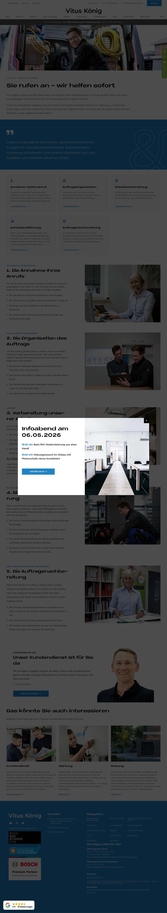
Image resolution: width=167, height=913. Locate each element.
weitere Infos (37, 471)
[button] (18, 905)
